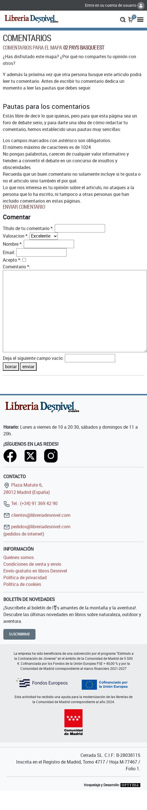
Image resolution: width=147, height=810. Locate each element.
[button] (123, 19)
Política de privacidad (25, 577)
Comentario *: (16, 267)
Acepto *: (12, 260)
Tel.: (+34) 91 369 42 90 (30, 503)
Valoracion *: (16, 236)
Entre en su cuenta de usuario (114, 5)
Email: (9, 252)
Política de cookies (22, 584)
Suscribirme (19, 634)
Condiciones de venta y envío (32, 564)
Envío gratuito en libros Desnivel (35, 571)
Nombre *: (13, 244)
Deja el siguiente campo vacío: (33, 358)
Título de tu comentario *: (28, 228)
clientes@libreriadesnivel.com (36, 515)
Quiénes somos (18, 557)
